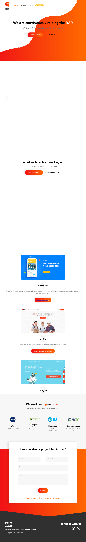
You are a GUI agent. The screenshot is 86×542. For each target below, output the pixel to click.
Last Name (50, 458)
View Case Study (43, 352)
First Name (22, 458)
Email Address (23, 467)
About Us (23, 5)
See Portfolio (50, 34)
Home (16, 5)
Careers (36, 5)
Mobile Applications (52, 172)
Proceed (43, 490)
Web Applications (34, 172)
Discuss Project (35, 34)
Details (21, 475)
